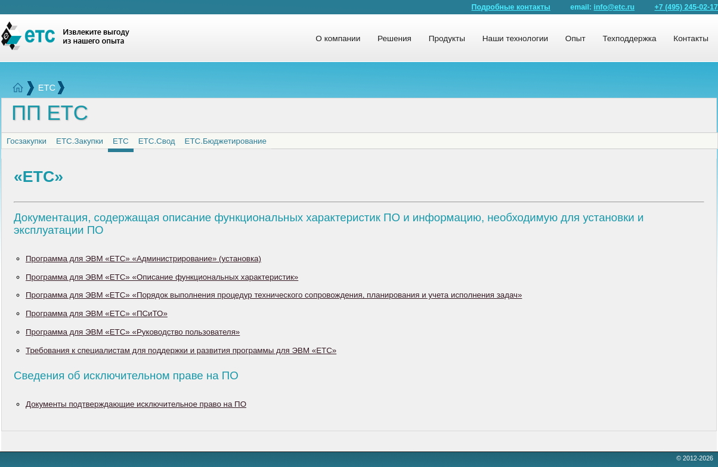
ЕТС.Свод (156, 141)
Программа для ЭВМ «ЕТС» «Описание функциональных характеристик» (162, 277)
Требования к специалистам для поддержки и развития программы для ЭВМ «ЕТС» (181, 350)
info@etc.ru (614, 7)
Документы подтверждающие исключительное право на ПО (136, 404)
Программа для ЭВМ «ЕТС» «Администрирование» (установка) (143, 258)
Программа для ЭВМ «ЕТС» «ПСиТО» (97, 313)
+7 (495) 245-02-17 (686, 7)
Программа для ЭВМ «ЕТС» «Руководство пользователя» (133, 331)
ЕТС (46, 87)
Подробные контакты (511, 7)
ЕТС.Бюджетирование (226, 141)
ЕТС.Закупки (79, 141)
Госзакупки (27, 141)
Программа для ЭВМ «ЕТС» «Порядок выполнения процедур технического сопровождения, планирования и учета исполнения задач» (274, 294)
